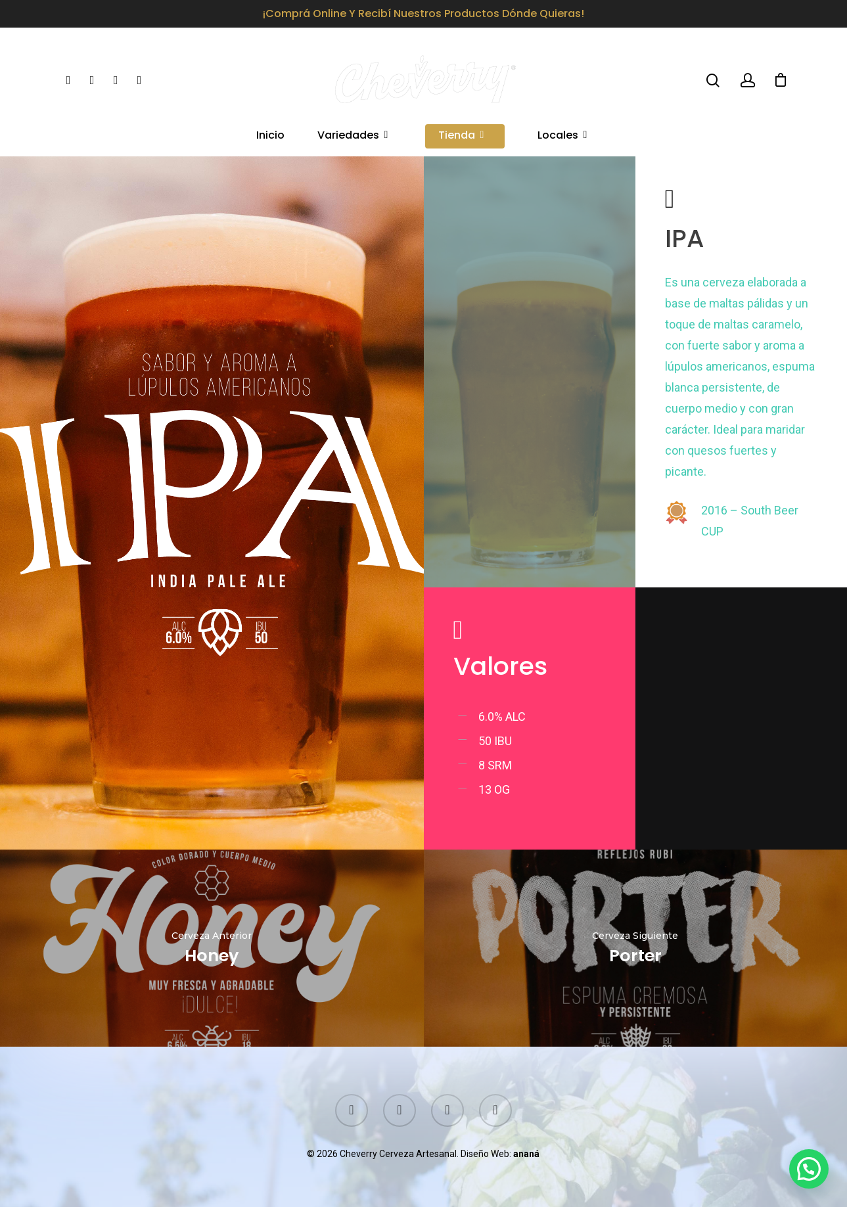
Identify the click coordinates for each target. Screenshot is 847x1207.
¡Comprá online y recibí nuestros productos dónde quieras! (423, 13)
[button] (809, 1169)
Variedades (353, 136)
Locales (563, 136)
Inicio (270, 136)
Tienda (462, 136)
